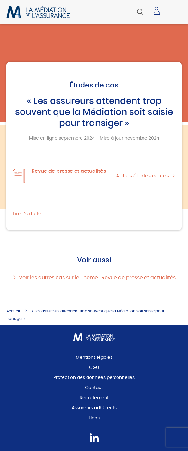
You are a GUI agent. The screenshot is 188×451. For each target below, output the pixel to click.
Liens (94, 418)
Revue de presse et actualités (69, 171)
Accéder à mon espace (158, 13)
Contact (94, 388)
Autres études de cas (142, 175)
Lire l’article (27, 213)
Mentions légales (94, 357)
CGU (94, 367)
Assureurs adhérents (94, 408)
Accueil (13, 311)
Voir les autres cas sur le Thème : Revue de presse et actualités (97, 277)
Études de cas (94, 85)
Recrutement (94, 398)
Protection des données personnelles (94, 378)
